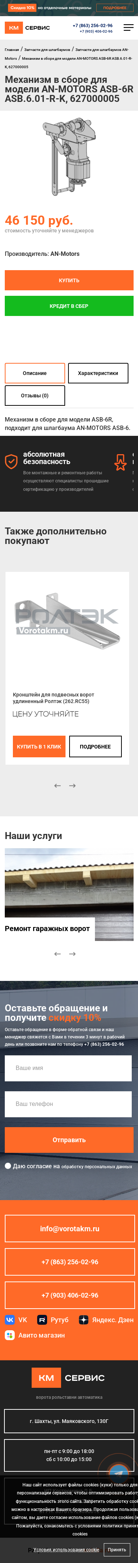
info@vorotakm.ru (69, 1228)
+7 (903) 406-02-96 (96, 31)
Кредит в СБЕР (69, 306)
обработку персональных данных (96, 1166)
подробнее (95, 746)
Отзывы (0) (35, 395)
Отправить (69, 1139)
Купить (69, 280)
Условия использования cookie (66, 1549)
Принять (117, 1549)
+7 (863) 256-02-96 (93, 25)
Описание (35, 373)
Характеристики (98, 373)
